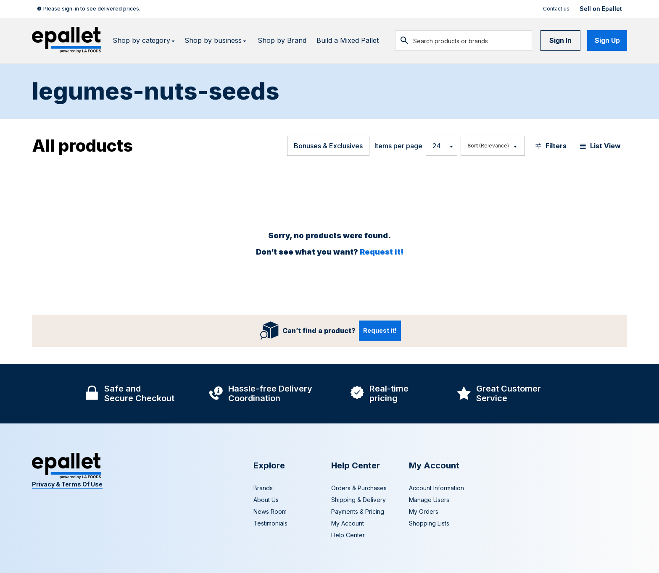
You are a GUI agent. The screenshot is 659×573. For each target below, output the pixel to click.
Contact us (556, 8)
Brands (263, 488)
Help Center (348, 535)
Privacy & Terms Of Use (67, 484)
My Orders (423, 511)
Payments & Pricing (357, 511)
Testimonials (270, 523)
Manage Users (429, 499)
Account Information (436, 488)
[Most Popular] (493, 146)
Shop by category (144, 40)
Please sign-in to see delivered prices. (91, 8)
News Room (270, 511)
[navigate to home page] (67, 40)
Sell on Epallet (601, 8)
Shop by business (216, 40)
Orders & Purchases (359, 488)
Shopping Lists (429, 523)
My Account (347, 523)
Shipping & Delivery (358, 499)
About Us (266, 499)
